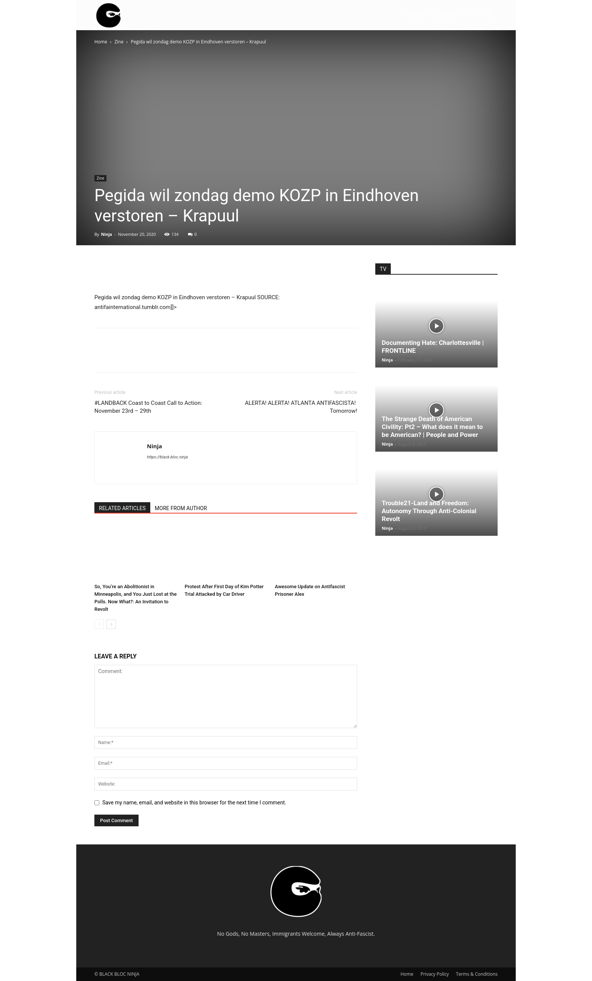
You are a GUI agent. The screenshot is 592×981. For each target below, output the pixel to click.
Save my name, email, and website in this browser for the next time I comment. (194, 803)
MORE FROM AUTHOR (181, 508)
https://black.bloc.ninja (167, 457)
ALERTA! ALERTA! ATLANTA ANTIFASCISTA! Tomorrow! (301, 407)
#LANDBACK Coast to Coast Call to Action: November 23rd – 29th (148, 407)
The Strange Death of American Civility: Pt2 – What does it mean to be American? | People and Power (432, 426)
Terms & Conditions (477, 974)
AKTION (447, 14)
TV (471, 14)
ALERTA (416, 14)
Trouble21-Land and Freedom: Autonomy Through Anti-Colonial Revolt (429, 511)
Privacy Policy (435, 974)
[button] (488, 15)
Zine (118, 41)
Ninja (106, 234)
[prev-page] (99, 624)
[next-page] (111, 624)
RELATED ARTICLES (122, 508)
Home (100, 41)
